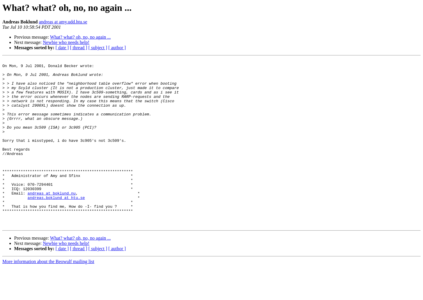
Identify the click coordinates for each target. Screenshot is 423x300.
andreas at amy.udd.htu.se (63, 21)
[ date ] (62, 47)
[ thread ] (78, 47)
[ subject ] (97, 47)
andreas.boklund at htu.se (56, 225)
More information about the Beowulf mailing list (48, 294)
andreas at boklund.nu (52, 220)
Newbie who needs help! (66, 42)
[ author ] (117, 47)
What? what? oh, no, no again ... (80, 37)
